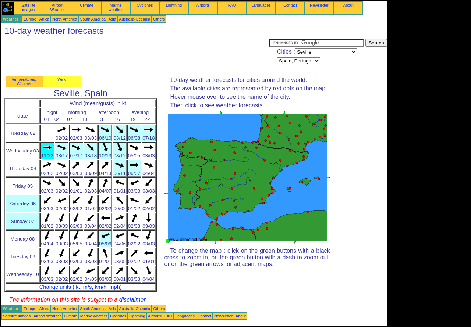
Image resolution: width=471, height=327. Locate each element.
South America (93, 19)
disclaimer (132, 300)
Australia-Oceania (134, 19)
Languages (261, 5)
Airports (203, 5)
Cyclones (145, 5)
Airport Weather (57, 7)
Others (159, 19)
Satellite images (29, 7)
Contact (290, 5)
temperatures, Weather (24, 81)
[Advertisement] (135, 55)
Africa (44, 19)
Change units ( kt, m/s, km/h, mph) (80, 287)
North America (64, 19)
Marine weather (116, 7)
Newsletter (319, 5)
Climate (86, 5)
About (348, 5)
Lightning (174, 5)
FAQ (232, 5)
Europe (30, 19)
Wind (61, 79)
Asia (112, 19)
